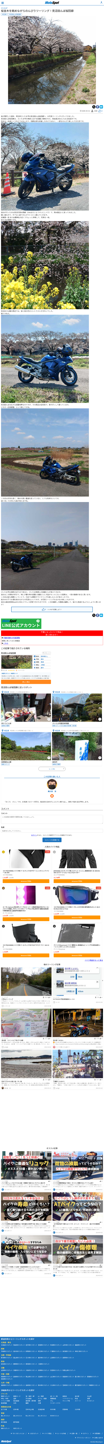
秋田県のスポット (56, 1345)
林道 (76, 1398)
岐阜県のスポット (7, 1364)
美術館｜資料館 (31, 1400)
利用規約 (97, 1433)
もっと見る (56, 769)
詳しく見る (26, 682)
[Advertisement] (52, 1118)
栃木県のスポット (19, 1351)
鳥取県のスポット (7, 1376)
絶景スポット (5, 1396)
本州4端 (52, 1409)
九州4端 (77, 1409)
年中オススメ (54, 1415)
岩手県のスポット (31, 1345)
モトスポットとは (18, 1433)
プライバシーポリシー (84, 1438)
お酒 (39, 1403)
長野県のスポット (68, 1357)
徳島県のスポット (68, 1376)
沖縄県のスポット (94, 1385)
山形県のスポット (68, 1345)
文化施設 (28, 1398)
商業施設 (53, 1398)
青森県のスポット (19, 1345)
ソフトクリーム (68, 1398)
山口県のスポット (56, 1376)
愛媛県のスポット (93, 1376)
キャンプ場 (66, 1400)
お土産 (89, 1396)
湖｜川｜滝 (53, 1396)
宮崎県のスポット (68, 1385)
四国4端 (65, 1409)
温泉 (14, 1398)
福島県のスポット (80, 1345)
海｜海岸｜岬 (30, 1396)
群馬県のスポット (31, 1351)
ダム (51, 1400)
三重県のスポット (44, 1364)
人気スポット (34, 1433)
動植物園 (4, 1403)
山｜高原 (41, 1396)
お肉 (14, 1403)
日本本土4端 (30, 1409)
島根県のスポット (19, 1376)
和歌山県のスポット (69, 1370)
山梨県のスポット (56, 1357)
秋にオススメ (30, 1415)
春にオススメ (5, 1415)
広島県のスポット (44, 1376)
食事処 (65, 1396)
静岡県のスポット (19, 1364)
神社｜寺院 (4, 1398)
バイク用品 (47, 1433)
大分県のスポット (56, 1385)
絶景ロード (17, 1396)
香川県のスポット (80, 1376)
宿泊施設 (16, 1400)
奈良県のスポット (56, 1370)
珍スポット (90, 1400)
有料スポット (17, 1428)
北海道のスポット (7, 1345)
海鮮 (39, 1400)
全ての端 (4, 1409)
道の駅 (77, 1396)
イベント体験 (5, 1400)
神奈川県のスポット (81, 1351)
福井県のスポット (44, 1357)
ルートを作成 (61, 1433)
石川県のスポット (31, 1357)
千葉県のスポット (56, 1351)
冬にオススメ (42, 1415)
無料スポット (5, 1428)
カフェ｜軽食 (42, 1398)
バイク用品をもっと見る (94, 960)
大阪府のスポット (31, 1370)
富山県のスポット (19, 1357)
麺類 (27, 1403)
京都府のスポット (19, 1370)
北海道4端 (41, 1409)
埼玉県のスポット (44, 1351)
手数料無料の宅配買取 (11, 637)
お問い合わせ (98, 1438)
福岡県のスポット (7, 1385)
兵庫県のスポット (44, 1370)
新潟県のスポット (7, 1357)
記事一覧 (74, 1433)
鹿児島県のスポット (81, 1385)
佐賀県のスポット (19, 1385)
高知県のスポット (7, 1379)
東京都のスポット (68, 1351)
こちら (5, 643)
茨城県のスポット (7, 1351)
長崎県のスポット (31, 1385)
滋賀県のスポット (7, 1370)
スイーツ (78, 1400)
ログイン (34, 835)
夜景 (88, 1398)
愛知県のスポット (31, 1364)
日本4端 (16, 1409)
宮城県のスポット (44, 1345)
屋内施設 (4, 1422)
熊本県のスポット (44, 1385)
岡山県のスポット (31, 1376)
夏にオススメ (17, 1415)
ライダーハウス (55, 1403)
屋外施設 (16, 1422)
